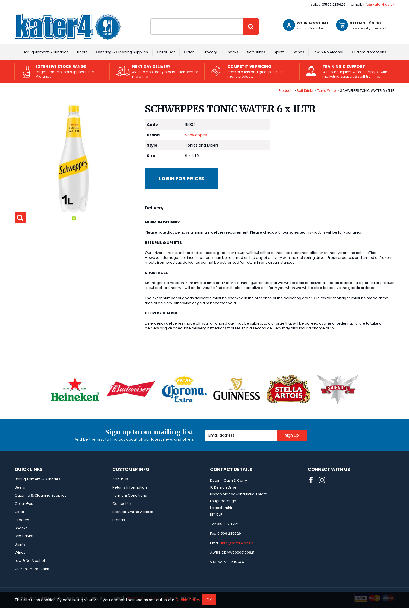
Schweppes (196, 135)
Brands (118, 519)
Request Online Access (132, 511)
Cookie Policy (187, 600)
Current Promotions (369, 52)
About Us (120, 479)
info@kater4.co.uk (379, 4)
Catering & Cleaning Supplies (122, 52)
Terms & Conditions (129, 495)
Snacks (232, 52)
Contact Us (122, 503)
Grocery (209, 52)
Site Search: (150, 18)
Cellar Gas (166, 52)
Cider (189, 52)
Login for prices (181, 178)
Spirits (279, 52)
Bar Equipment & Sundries (45, 52)
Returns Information (129, 487)
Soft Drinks (256, 52)
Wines (298, 52)
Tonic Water (327, 90)
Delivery (268, 208)
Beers (82, 52)
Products (286, 90)
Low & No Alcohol (328, 52)
